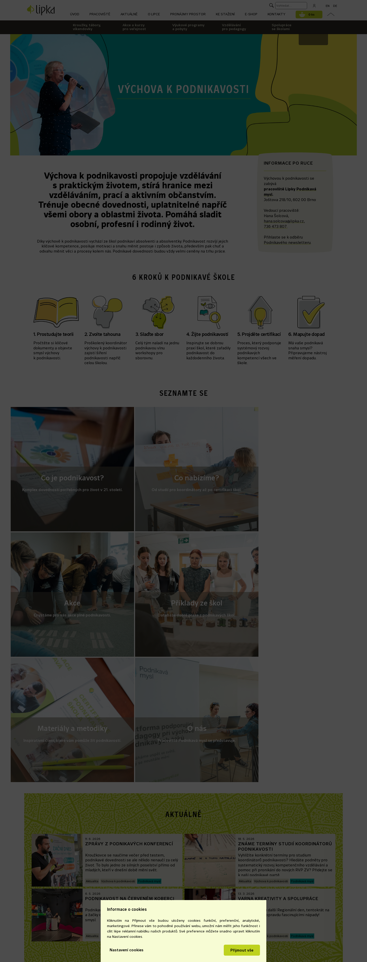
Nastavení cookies (126, 950)
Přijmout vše (241, 950)
